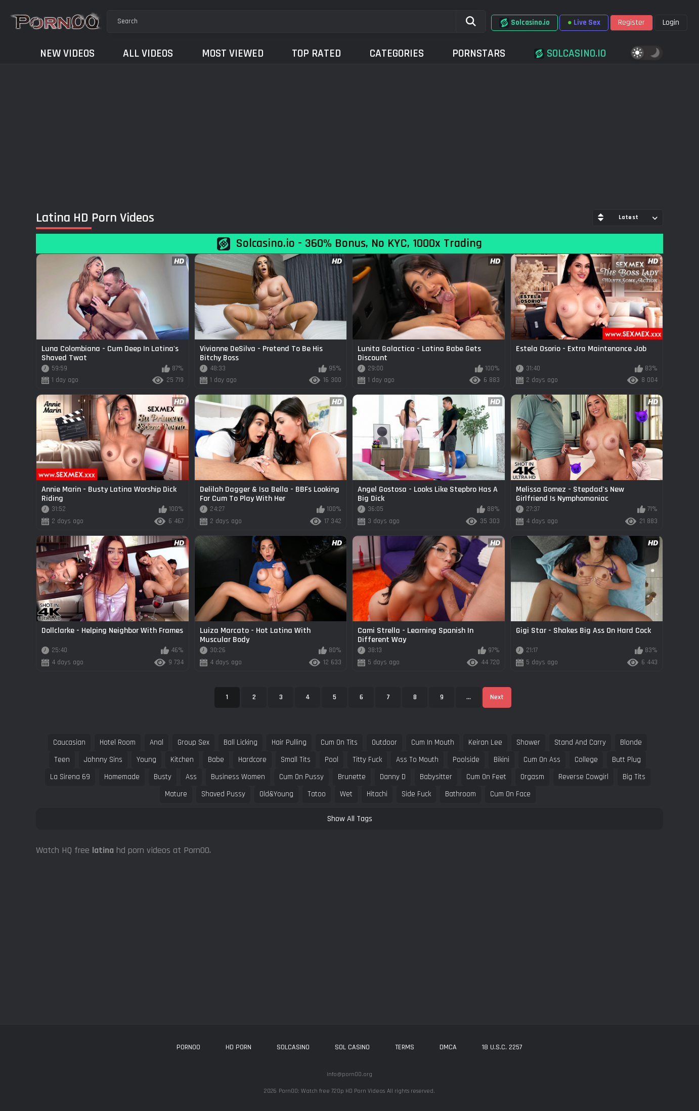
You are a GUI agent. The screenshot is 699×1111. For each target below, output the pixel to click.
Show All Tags (349, 819)
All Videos (148, 53)
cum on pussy (301, 777)
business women (238, 777)
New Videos (67, 53)
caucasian (69, 742)
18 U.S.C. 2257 (502, 1047)
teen (62, 759)
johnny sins (103, 759)
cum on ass (541, 759)
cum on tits (339, 742)
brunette (352, 777)
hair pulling (289, 742)
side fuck (416, 794)
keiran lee (485, 742)
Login (671, 22)
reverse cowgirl (583, 777)
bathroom (460, 794)
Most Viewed (233, 53)
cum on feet (486, 777)
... (468, 697)
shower (528, 742)
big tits (634, 777)
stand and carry (580, 742)
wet (346, 794)
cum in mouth (432, 742)
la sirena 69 (70, 777)
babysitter (436, 777)
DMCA (448, 1047)
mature (176, 794)
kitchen (182, 759)
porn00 (188, 1047)
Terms (404, 1047)
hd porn (238, 1047)
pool (331, 759)
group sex (193, 742)
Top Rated (316, 53)
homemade (122, 777)
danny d (393, 777)
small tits (296, 759)
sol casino (352, 1047)
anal (156, 742)
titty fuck (367, 759)
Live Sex (583, 22)
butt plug (626, 759)
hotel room (118, 742)
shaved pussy (223, 794)
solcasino (293, 1047)
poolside (466, 759)
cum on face (510, 794)
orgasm (532, 777)
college (586, 759)
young (146, 759)
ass (191, 777)
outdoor (384, 742)
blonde (631, 742)
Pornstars (478, 53)
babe (216, 759)
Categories (397, 53)
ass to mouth (417, 759)
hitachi (377, 794)
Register (631, 22)
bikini (501, 759)
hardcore (252, 759)
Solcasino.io (524, 23)
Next (497, 697)
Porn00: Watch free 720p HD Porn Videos (332, 1091)
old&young (276, 794)
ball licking (240, 742)
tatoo (317, 794)
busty (162, 777)
